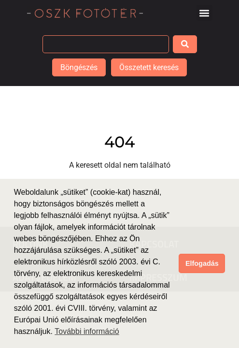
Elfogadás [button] (202, 263)
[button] (204, 13)
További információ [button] (87, 331)
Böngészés (79, 67)
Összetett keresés (149, 67)
